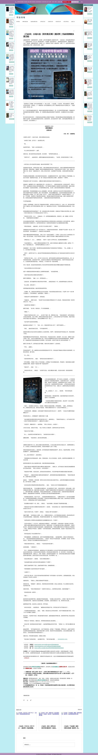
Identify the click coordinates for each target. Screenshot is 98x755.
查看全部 (80, 709)
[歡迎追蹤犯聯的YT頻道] (78, 2)
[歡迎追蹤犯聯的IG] (74, 2)
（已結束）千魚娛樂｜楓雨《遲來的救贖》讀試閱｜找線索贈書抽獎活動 (71, 727)
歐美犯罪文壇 (58, 21)
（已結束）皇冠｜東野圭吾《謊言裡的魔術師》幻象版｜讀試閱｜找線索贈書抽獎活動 (49, 727)
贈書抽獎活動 (26, 695)
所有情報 (18, 21)
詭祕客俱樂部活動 (34, 21)
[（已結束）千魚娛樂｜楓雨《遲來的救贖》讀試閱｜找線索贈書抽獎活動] (72, 718)
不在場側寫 (11, 14)
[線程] (76, 2)
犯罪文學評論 (66, 21)
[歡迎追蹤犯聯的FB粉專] (72, 2)
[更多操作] (74, 31)
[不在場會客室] (10, 5)
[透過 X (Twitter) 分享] (27, 700)
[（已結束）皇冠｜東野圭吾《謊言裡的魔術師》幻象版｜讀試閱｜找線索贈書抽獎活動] (49, 718)
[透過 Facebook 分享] (24, 700)
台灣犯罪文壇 (42, 21)
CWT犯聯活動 (25, 21)
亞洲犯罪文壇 (50, 21)
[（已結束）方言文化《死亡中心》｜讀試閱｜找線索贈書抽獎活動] (26, 718)
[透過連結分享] (30, 700)
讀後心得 (73, 21)
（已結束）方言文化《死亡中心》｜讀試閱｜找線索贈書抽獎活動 (26, 727)
